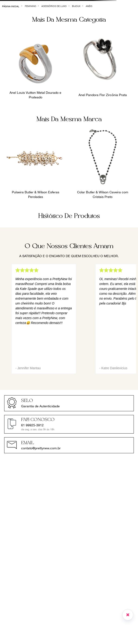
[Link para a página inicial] (11, 6)
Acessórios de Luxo (54, 6)
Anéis (89, 6)
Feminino (30, 6)
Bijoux (76, 6)
